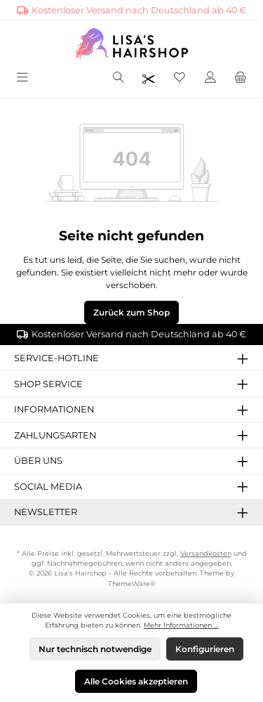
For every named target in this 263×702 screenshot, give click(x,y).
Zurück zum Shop (131, 312)
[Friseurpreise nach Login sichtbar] (148, 78)
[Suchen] (118, 78)
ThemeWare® (132, 583)
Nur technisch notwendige (95, 649)
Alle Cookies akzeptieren (136, 681)
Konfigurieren (204, 649)
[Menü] (23, 78)
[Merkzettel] (179, 78)
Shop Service (48, 384)
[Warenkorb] (240, 78)
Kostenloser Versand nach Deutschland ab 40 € (139, 10)
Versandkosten (205, 553)
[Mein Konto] (210, 78)
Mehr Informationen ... (181, 625)
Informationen (54, 409)
